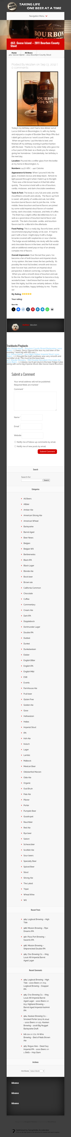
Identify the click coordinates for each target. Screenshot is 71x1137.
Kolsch (27, 747)
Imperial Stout (30, 730)
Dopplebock (29, 624)
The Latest (28, 886)
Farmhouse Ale (30, 691)
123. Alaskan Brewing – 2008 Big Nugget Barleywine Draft (36, 1028)
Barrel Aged (29, 535)
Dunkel (27, 646)
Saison (26, 842)
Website (17, 438)
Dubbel (27, 641)
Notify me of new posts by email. (31, 449)
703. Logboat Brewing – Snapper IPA (36, 989)
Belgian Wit (29, 552)
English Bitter (29, 663)
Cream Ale (28, 613)
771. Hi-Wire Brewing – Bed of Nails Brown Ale (37, 1040)
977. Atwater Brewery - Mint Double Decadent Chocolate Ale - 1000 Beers (34, 361)
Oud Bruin (28, 791)
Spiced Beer (29, 869)
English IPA (28, 669)
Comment (19, 389)
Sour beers (28, 858)
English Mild (29, 674)
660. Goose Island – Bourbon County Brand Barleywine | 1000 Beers (34, 349)
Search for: (26, 480)
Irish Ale (27, 741)
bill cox (27, 1037)
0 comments (20, 67)
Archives (25, 1074)
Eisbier (26, 658)
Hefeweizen (29, 719)
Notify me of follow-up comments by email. (36, 445)
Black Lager (29, 568)
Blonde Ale (28, 574)
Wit (25, 903)
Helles (26, 724)
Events (27, 685)
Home (14, 53)
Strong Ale (28, 881)
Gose (26, 713)
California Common (32, 591)
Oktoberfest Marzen (32, 775)
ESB (25, 680)
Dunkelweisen (30, 652)
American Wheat (31, 524)
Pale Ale (27, 797)
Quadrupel (28, 819)
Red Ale (27, 830)
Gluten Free (29, 702)
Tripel (26, 892)
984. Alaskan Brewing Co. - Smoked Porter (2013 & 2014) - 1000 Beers (36, 1022)
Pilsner (26, 803)
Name (17, 420)
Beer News (28, 540)
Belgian (27, 546)
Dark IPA (27, 619)
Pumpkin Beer (30, 814)
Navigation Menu (36, 16)
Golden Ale (28, 708)
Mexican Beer (30, 769)
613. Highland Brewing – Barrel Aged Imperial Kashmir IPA (37, 1010)
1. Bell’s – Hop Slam (32, 1055)
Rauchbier (28, 825)
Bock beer (28, 580)
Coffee (26, 602)
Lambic (27, 758)
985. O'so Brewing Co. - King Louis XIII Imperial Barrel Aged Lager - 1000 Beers (36, 1000)
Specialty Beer (30, 864)
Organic (27, 786)
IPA (25, 736)
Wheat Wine (29, 897)
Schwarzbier (29, 847)
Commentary (29, 607)
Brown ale (28, 585)
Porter (26, 808)
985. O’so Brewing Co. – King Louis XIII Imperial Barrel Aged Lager (36, 960)
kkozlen (31, 64)
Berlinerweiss (29, 557)
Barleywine (28, 529)
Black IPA (28, 563)
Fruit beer (28, 697)
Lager (26, 752)
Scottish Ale (29, 853)
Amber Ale (28, 513)
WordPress (52, 1125)
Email (17, 429)
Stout (26, 875)
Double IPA (28, 635)
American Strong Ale (33, 518)
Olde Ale (27, 780)
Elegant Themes (31, 1125)
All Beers (28, 53)
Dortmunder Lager (32, 630)
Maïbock (27, 764)
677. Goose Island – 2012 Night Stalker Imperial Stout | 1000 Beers (33, 355)
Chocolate (28, 596)
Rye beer (28, 836)
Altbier (26, 507)
